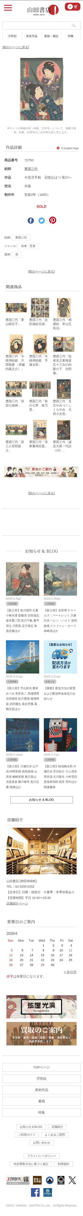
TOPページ (41, 1067)
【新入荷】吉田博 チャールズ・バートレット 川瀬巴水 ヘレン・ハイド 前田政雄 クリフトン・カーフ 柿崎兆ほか (60, 621)
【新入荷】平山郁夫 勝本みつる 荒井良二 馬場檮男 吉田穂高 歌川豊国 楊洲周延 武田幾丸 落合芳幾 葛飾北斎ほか (22, 699)
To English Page (68, 148)
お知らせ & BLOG (41, 551)
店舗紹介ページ (17, 903)
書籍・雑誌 (51, 36)
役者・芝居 (28, 246)
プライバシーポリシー (41, 1156)
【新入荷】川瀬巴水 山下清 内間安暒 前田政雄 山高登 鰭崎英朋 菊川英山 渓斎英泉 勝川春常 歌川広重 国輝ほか (22, 777)
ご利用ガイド (26, 1134)
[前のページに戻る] (15, 47)
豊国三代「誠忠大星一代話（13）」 (62, 446)
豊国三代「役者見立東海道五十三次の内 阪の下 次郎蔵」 (64, 364)
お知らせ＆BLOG (31, 1126)
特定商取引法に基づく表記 (31, 1164)
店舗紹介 (57, 1126)
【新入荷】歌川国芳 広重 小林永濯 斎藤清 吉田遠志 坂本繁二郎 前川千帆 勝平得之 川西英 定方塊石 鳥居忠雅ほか (22, 621)
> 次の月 (70, 972)
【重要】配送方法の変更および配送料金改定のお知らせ (59, 693)
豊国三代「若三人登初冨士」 (15, 446)
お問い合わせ (41, 1142)
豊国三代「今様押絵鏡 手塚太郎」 (38, 360)
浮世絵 (12, 36)
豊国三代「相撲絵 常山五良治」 (62, 324)
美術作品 (31, 36)
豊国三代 (31, 169)
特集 (70, 36)
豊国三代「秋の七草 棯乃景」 (38, 405)
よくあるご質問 (55, 1134)
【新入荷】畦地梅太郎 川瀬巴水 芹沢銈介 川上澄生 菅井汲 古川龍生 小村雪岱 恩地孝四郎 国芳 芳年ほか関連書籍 (60, 777)
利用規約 (63, 1164)
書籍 (41, 1101)
